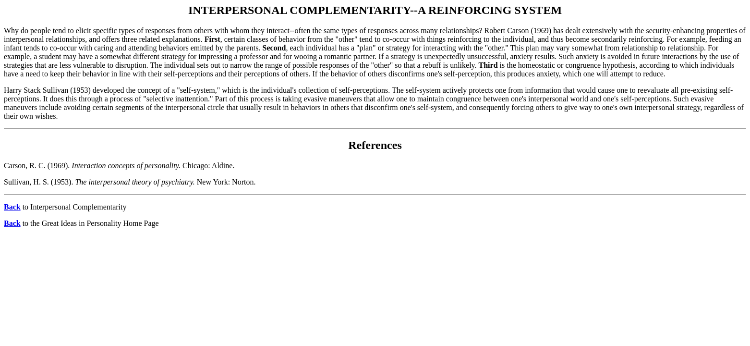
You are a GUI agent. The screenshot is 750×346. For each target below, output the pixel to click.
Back (12, 207)
